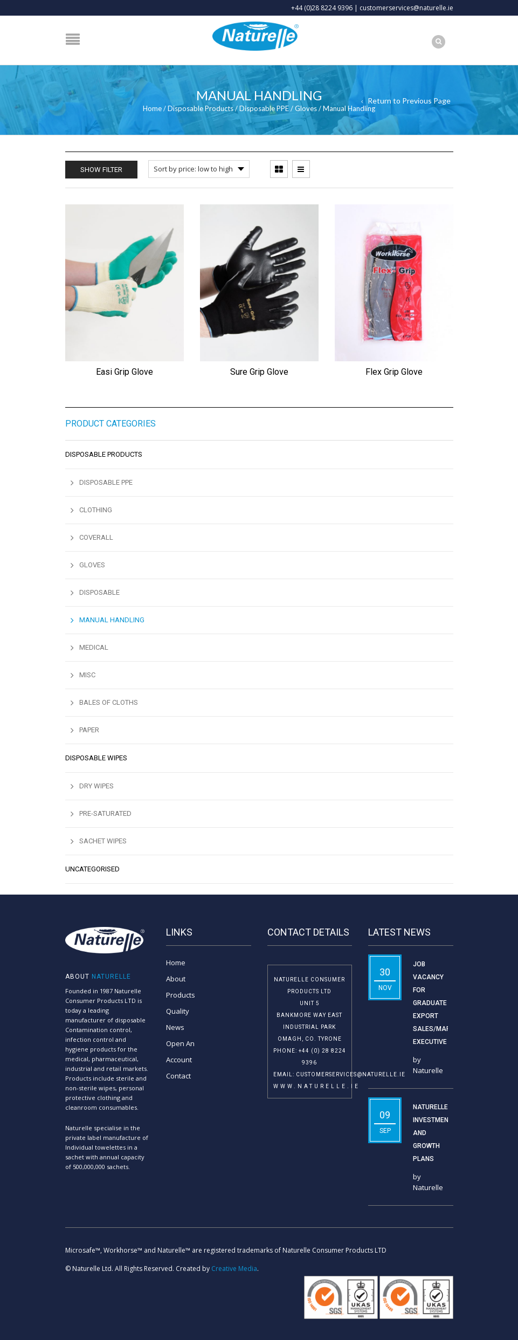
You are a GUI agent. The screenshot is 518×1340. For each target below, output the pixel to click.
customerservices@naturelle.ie (406, 7)
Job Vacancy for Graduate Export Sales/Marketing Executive (442, 1003)
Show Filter (101, 170)
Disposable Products (200, 108)
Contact (178, 1076)
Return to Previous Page (409, 100)
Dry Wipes (96, 786)
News (175, 1027)
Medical (93, 647)
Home (152, 108)
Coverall (96, 537)
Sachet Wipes (103, 841)
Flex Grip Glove (394, 372)
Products (180, 995)
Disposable (99, 592)
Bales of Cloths (108, 702)
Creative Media (234, 1268)
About (175, 979)
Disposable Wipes (96, 758)
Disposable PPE (264, 108)
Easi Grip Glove (124, 372)
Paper (89, 730)
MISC (87, 675)
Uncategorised (92, 869)
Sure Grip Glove (259, 372)
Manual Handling (111, 620)
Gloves (306, 108)
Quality (177, 1011)
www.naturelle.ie (316, 1086)
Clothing (95, 510)
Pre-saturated (105, 813)
